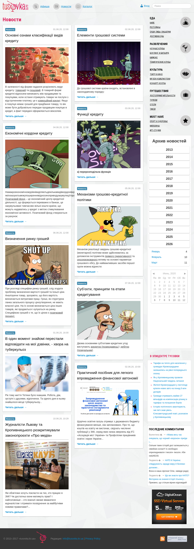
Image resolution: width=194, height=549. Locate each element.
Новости (66, 6)
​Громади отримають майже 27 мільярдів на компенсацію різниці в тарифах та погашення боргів (170, 399)
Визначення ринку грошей (27, 239)
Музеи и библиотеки (160, 79)
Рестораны (155, 27)
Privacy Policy (92, 538)
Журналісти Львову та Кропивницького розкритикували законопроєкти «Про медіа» (32, 429)
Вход (146, 5)
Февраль (156, 257)
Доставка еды (157, 36)
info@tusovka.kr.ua (73, 538)
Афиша (44, 6)
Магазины (155, 126)
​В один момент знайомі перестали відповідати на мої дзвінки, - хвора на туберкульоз (36, 344)
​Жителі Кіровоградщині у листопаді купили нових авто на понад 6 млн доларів (170, 388)
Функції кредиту (90, 114)
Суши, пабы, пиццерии (160, 32)
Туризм (153, 100)
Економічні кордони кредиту (28, 133)
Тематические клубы (160, 62)
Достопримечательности (162, 95)
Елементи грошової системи (101, 35)
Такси (153, 109)
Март (154, 262)
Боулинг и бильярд (159, 53)
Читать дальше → (16, 116)
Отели (153, 104)
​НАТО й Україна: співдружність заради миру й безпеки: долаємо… (167, 464)
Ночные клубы (157, 48)
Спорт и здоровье (159, 121)
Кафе (152, 23)
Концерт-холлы (158, 83)
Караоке (154, 57)
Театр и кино (156, 74)
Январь (156, 251)
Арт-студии (155, 130)
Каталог (87, 6)
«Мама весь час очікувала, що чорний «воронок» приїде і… (168, 438)
